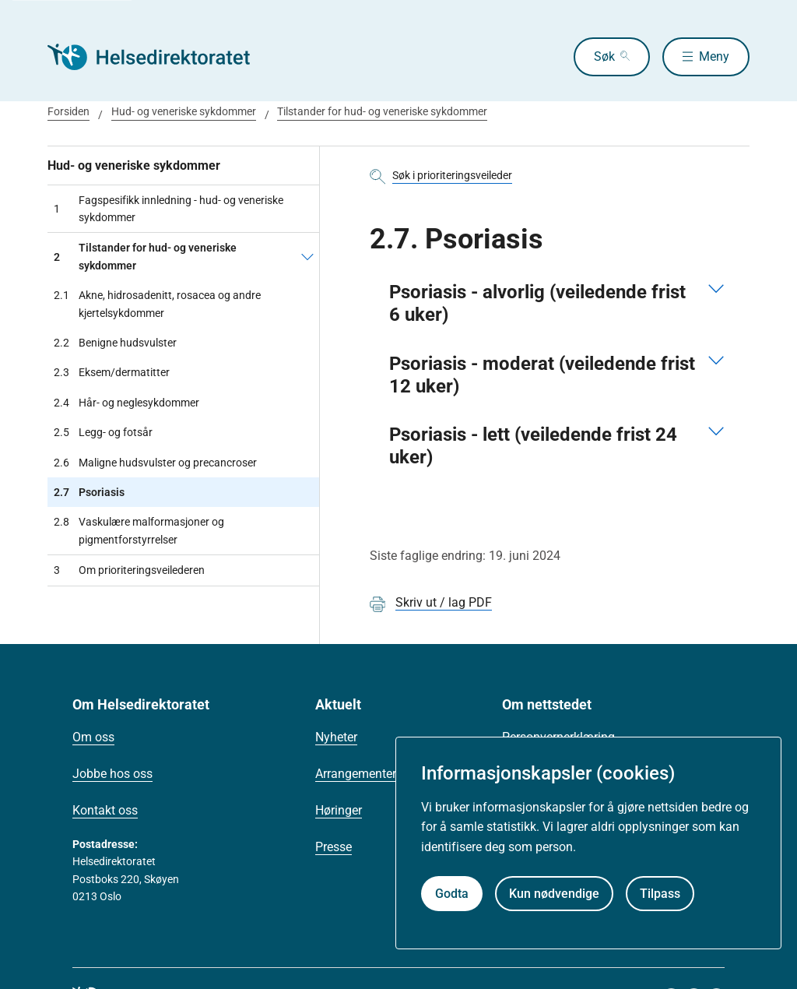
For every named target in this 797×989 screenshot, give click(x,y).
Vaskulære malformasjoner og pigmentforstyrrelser (139, 530)
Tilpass (660, 893)
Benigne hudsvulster (115, 342)
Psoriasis (89, 492)
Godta (452, 893)
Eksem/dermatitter (112, 372)
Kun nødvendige (554, 893)
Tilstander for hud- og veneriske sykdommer (382, 111)
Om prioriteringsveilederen (129, 570)
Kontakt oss (105, 810)
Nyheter (336, 737)
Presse (333, 846)
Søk (604, 56)
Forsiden (68, 111)
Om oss (93, 737)
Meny (714, 56)
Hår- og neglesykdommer (126, 402)
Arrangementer (355, 773)
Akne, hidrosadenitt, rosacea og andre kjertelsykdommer (157, 304)
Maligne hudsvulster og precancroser (155, 462)
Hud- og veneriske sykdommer (183, 111)
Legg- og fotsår (103, 432)
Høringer (338, 810)
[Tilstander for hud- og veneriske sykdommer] (307, 256)
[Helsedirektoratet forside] (159, 57)
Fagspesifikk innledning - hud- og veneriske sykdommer (168, 208)
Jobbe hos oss (112, 773)
